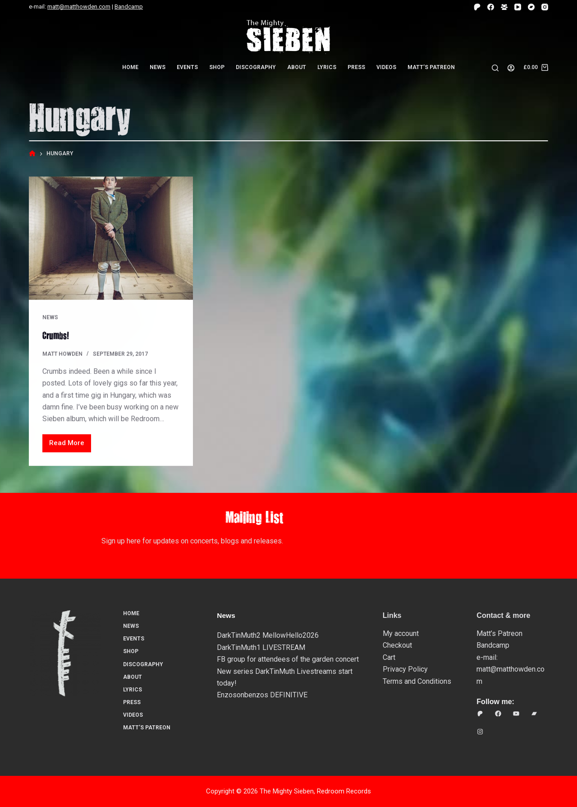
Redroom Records (344, 791)
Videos (386, 67)
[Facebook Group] (504, 7)
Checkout (397, 645)
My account (401, 633)
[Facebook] (490, 7)
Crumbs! (56, 335)
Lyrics (326, 67)
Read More (70, 445)
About (296, 67)
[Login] (511, 68)
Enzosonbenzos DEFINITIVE (262, 695)
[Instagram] (544, 7)
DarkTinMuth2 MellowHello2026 (268, 635)
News (157, 67)
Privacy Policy (405, 669)
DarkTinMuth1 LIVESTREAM (261, 647)
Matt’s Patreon (431, 67)
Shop (216, 67)
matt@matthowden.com (78, 6)
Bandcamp (128, 6)
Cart (389, 657)
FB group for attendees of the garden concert (288, 659)
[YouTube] (517, 7)
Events (187, 67)
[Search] (495, 68)
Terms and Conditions (417, 681)
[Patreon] (477, 7)
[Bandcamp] (531, 7)
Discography (256, 67)
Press (356, 67)
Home (130, 67)
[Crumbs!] (111, 238)
